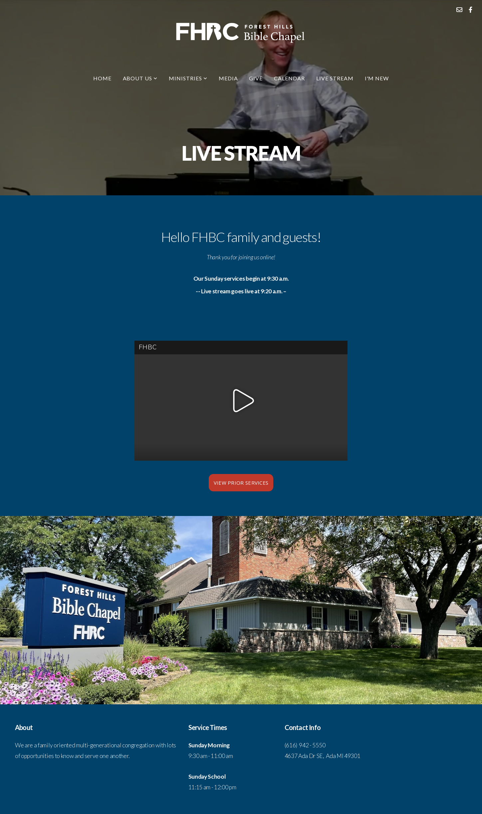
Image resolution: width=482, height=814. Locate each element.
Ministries (188, 78)
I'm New (377, 78)
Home (102, 78)
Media (228, 78)
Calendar (289, 78)
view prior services (241, 482)
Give (256, 78)
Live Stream (335, 78)
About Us (140, 78)
